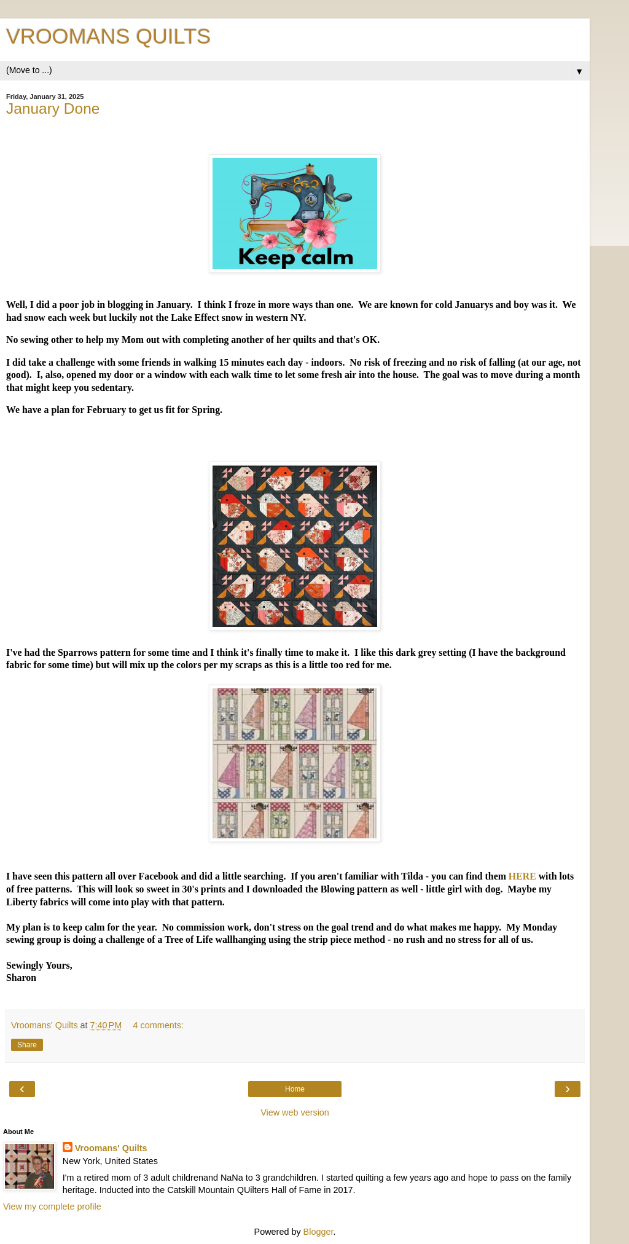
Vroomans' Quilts (111, 1148)
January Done (53, 108)
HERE (522, 876)
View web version (294, 1112)
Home (295, 1089)
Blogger (318, 1232)
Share (27, 1045)
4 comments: (158, 1025)
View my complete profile (52, 1206)
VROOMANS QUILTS (108, 36)
